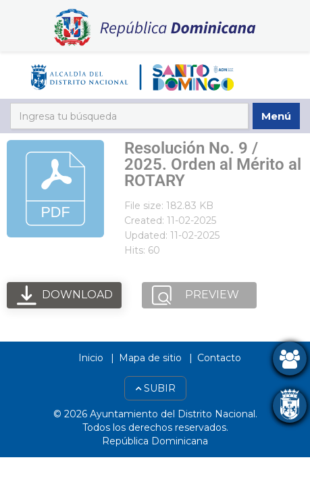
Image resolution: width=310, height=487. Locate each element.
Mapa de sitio (150, 358)
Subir (155, 388)
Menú (276, 116)
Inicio (90, 358)
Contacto (219, 358)
